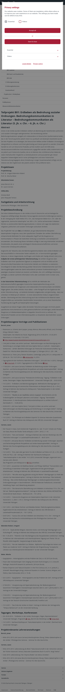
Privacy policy (38, 64)
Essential (11, 22)
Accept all (32, 30)
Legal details (26, 64)
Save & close (32, 42)
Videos (24, 22)
